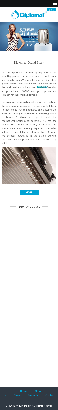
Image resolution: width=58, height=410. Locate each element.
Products (33, 395)
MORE (29, 192)
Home (23, 391)
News (17, 395)
